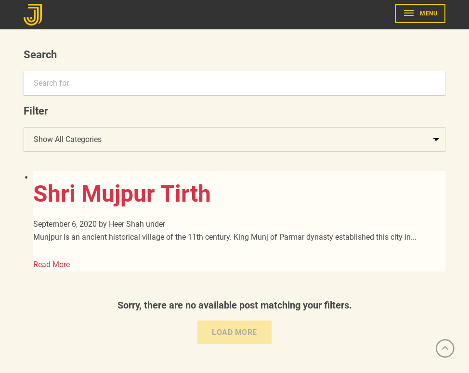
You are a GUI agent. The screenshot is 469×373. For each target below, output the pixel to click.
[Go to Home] (34, 15)
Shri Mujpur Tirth (122, 193)
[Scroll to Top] (445, 349)
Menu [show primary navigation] (428, 13)
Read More (51, 264)
